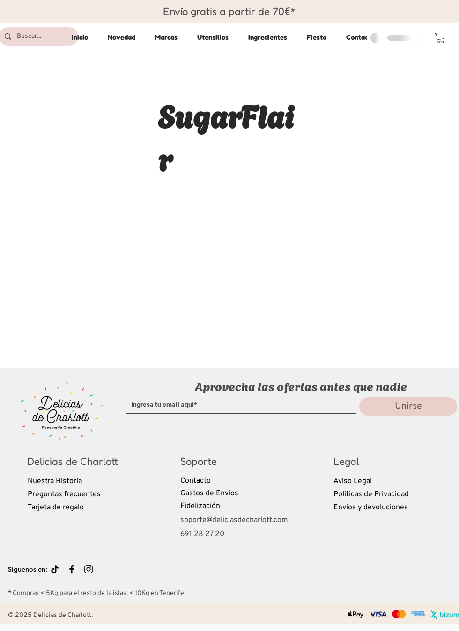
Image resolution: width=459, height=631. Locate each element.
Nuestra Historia (55, 481)
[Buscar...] (38, 36)
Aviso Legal (352, 481)
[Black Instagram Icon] (88, 569)
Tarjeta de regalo (56, 507)
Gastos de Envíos (209, 493)
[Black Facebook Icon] (71, 569)
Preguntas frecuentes (64, 494)
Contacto (195, 481)
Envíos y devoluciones (370, 507)
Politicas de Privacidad (371, 494)
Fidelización (200, 506)
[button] (440, 38)
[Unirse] (408, 406)
